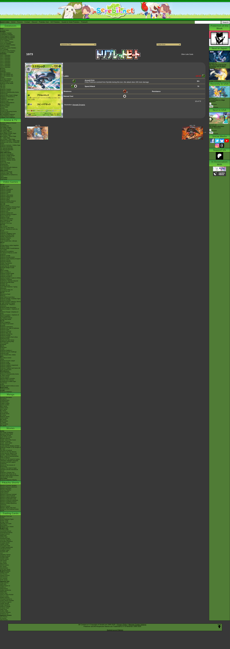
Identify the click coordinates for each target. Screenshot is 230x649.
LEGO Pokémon (5, 104)
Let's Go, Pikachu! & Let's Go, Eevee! (9, 229)
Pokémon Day (4, 101)
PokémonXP (4, 93)
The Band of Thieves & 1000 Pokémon (8, 253)
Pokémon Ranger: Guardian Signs (10, 298)
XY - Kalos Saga (5, 138)
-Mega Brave (4, 588)
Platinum (2, 295)
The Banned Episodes (6, 149)
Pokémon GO (4, 193)
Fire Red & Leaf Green (7, 324)
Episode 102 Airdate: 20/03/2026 (216, 126)
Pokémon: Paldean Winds (8, 160)
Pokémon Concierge (6, 172)
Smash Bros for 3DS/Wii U (8, 266)
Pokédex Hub (44, 22)
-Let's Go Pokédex (5, 43)
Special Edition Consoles (7, 378)
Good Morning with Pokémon (8, 167)
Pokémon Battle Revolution (8, 307)
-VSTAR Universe (5, 612)
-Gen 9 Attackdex (5, 67)
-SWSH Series (4, 559)
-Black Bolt (3, 535)
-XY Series (3, 562)
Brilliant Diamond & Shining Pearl (10, 207)
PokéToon (3, 161)
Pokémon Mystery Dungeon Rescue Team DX (8, 215)
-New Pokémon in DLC (7, 116)
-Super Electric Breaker (7, 600)
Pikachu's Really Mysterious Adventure (8, 503)
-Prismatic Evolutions (6, 541)
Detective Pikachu (5, 238)
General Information (6, 397)
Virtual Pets (3, 383)
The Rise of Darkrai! (6, 450)
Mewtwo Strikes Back (6, 434)
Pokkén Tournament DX (7, 236)
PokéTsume (3, 179)
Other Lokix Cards (187, 54)
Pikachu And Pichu (5, 488)
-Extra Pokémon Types (7, 519)
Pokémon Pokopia (5, 190)
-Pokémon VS (4, 614)
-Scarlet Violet (4, 557)
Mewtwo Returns (5, 438)
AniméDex (3, 124)
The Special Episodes (6, 148)
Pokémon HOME (5, 210)
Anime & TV (10, 120)
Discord (34, 22)
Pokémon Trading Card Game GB (10, 368)
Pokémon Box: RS (5, 332)
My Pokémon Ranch (6, 318)
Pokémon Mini (4, 353)
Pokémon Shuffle (5, 255)
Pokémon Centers (5, 91)
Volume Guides (4, 405)
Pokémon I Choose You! (7, 472)
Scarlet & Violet (4, 186)
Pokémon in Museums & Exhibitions (7, 97)
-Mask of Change (5, 606)
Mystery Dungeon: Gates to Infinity (10, 278)
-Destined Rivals (5, 538)
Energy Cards (4, 522)
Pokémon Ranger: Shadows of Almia (9, 312)
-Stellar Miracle (4, 603)
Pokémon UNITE (5, 198)
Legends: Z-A (4, 187)
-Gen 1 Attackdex (5, 55)
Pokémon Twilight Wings (7, 155)
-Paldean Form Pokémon (7, 117)
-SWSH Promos (5, 575)
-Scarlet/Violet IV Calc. (6, 82)
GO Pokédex (55, 22)
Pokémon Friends (5, 192)
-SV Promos (3, 574)
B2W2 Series (4, 421)
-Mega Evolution (5, 534)
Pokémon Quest (5, 239)
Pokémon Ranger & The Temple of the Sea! (10, 448)
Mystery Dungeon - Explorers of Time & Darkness (9, 315)
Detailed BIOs (4, 402)
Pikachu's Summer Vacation (8, 485)
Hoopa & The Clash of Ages (8, 468)
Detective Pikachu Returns (8, 201)
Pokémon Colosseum (6, 326)
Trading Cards (10, 513)
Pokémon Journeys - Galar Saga (10, 140)
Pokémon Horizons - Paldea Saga (10, 145)
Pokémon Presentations (7, 102)
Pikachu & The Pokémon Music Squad (9, 509)
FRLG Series (4, 412)
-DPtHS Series (4, 565)
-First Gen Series (5, 569)
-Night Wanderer (5, 605)
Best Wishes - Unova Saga (8, 136)
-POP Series (4, 580)
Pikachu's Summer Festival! (8, 494)
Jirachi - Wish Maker (6, 443)
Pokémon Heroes (5, 441)
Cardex (2, 77)
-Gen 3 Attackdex (5, 58)
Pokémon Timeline (5, 89)
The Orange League (6, 129)
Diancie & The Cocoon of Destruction (7, 465)
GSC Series (3, 409)
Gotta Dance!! (4, 493)
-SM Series (3, 560)
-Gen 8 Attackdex (5, 65)
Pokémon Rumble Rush (7, 235)
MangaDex (3, 399)
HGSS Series (4, 418)
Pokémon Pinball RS (6, 334)
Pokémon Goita (4, 389)
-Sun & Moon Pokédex (6, 42)
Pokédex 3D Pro (5, 285)
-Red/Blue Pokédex (6, 33)
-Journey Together (5, 540)
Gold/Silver (3, 347)
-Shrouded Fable (5, 546)
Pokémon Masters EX (6, 196)
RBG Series (3, 406)
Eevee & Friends (5, 506)
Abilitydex (3, 71)
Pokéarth (84, 22)
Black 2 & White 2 (5, 272)
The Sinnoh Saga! (5, 135)
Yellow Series (4, 407)
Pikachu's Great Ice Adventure (9, 500)
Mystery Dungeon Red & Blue (9, 337)
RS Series (3, 410)
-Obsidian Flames (5, 554)
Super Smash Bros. (6, 369)
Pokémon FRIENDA (6, 392)
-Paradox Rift (4, 551)
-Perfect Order (4, 529)
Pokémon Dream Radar (7, 273)
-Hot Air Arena (4, 596)
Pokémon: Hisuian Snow (7, 158)
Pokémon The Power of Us (8, 474)
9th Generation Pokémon (7, 114)
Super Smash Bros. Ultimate (8, 241)
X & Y (2, 244)
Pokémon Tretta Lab (6, 275)
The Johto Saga (5, 130)
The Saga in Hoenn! (6, 132)
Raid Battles (3, 525)
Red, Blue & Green (5, 358)
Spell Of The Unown (6, 437)
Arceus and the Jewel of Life (8, 453)
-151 (1, 553)
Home (13, 22)
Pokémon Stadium (5, 366)
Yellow (2, 359)
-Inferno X (3, 587)
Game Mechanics (5, 80)
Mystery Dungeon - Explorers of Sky (9, 309)
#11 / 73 (192, 126)
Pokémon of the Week (6, 83)
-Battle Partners (4, 597)
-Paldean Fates (4, 550)
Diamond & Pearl (5, 294)
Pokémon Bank (4, 247)
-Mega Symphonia (5, 590)
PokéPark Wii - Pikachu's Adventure (7, 305)
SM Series (3, 425)
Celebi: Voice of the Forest (8, 440)
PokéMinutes (4, 164)
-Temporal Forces (5, 549)
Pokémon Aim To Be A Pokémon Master (9, 142)
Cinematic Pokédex (6, 79)
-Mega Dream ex (5, 585)
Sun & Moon (4, 226)
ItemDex (2, 68)
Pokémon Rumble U (6, 276)
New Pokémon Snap (6, 220)
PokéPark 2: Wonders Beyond (9, 281)
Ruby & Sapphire (5, 322)
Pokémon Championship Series (9, 92)
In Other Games (5, 375)
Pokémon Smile (4, 217)
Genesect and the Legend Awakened (8, 462)
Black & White (4, 270)
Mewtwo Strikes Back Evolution (9, 475)
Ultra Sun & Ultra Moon (7, 227)
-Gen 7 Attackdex (5, 64)
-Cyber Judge (4, 611)
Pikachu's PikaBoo (5, 490)
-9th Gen (2, 85)
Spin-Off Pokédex (5, 73)
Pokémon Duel (4, 264)
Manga (10, 394)
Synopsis (213, 130)
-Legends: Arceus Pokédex (8, 48)
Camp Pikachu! (4, 491)
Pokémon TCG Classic (7, 526)
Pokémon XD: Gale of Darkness (9, 328)
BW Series (3, 419)
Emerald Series (4, 413)
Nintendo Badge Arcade (7, 267)
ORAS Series (4, 424)
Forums (20, 22)
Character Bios (4, 126)
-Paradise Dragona (5, 602)
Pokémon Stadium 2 (6, 350)
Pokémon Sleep (5, 199)
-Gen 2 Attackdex (5, 57)
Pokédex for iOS (5, 291)
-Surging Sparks (5, 543)
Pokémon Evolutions (6, 157)
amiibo (2, 384)
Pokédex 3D (3, 284)
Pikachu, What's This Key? (8, 507)
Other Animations (5, 169)
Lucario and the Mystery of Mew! (9, 446)
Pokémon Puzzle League (7, 360)
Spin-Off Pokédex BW (6, 76)
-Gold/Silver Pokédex (6, 34)
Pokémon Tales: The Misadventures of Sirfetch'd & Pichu (8, 175)
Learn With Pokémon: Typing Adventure (8, 287)
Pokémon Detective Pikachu (8, 480)
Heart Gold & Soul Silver (7, 297)
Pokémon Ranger (5, 335)
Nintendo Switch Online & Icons (9, 386)
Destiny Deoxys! (5, 444)
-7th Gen (2, 88)
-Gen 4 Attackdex (5, 59)
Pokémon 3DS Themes (7, 380)
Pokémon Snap (4, 362)
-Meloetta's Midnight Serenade (9, 460)
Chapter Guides (4, 403)
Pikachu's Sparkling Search (8, 501)
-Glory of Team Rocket (6, 594)
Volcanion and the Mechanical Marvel (9, 470)
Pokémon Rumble (5, 300)
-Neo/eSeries (4, 568)
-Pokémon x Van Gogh (6, 99)
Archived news (4, 30)
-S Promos (3, 618)
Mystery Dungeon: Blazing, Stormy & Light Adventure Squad (10, 302)
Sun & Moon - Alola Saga (7, 139)
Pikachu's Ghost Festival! (7, 496)
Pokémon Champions (6, 189)
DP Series (3, 415)
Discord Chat (4, 110)
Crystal (2, 349)
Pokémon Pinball (5, 363)
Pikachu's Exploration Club (8, 499)
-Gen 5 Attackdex (5, 61)
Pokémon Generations (6, 154)
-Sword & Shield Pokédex (7, 45)
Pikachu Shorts (10, 482)
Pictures (213, 107)
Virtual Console (4, 377)
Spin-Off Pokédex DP (6, 74)
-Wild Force (3, 609)
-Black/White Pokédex (6, 39)
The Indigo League (5, 127)
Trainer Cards (4, 520)
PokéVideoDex (4, 166)
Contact (27, 22)
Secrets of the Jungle (6, 477)
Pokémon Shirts (5, 105)
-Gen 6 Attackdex (5, 62)
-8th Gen (2, 86)
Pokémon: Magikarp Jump (8, 233)
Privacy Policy (122, 624)
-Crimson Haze (4, 608)
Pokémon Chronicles (6, 146)
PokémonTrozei (4, 338)
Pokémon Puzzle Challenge (8, 352)
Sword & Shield (4, 205)
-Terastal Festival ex (6, 599)
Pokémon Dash (4, 329)
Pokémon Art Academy (7, 251)
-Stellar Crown (4, 544)
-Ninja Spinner (4, 583)
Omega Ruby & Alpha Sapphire (9, 245)
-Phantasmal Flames (6, 532)
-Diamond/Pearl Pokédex (7, 37)
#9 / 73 (37, 126)
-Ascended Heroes (5, 531)
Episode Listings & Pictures (8, 123)
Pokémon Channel (5, 331)
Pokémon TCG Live (6, 223)
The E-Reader (4, 343)
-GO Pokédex (4, 49)
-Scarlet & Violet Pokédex (7, 51)
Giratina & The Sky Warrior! (8, 452)
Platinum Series (4, 416)
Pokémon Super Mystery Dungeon (10, 258)
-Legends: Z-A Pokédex (7, 52)
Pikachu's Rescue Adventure (8, 487)
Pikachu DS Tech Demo (7, 340)
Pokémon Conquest (6, 279)
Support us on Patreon (115, 630)
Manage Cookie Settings (137, 624)
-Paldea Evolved (5, 556)
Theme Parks (4, 107)
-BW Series (3, 563)
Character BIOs (4, 400)
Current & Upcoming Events (8, 111)
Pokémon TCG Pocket (6, 202)
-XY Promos (3, 578)
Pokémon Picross (5, 260)
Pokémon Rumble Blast (7, 282)
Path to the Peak (5, 163)
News (2, 28)
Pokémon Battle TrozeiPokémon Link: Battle (9, 249)
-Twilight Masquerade (6, 547)
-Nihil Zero (3, 584)
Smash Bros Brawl (5, 319)
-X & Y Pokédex (4, 40)
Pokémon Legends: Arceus (8, 208)
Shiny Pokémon (4, 151)
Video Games (10, 182)
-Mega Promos (4, 572)
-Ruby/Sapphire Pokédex (7, 36)
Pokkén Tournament (6, 263)
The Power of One (5, 435)
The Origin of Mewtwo (6, 432)
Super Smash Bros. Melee (8, 355)
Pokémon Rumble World (7, 257)
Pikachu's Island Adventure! (8, 497)
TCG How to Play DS (6, 289)
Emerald (2, 325)
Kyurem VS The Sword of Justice (10, 459)
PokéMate (3, 344)
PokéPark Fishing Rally (7, 341)
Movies (10, 428)
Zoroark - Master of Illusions (8, 454)
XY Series (3, 422)
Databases (10, 26)
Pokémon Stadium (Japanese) (9, 365)
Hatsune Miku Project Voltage (9, 95)
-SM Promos (4, 577)
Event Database (5, 113)
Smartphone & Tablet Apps (8, 381)
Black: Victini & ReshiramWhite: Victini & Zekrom (9, 456)
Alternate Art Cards (5, 523)
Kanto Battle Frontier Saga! (8, 133)
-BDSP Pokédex (5, 46)
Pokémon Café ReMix (6, 195)
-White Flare (3, 537)
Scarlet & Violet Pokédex (70, 22)
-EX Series (3, 566)
